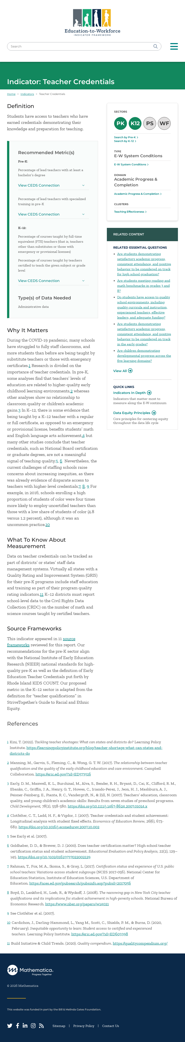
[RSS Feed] (41, 1026)
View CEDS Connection (52, 186)
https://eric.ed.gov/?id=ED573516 (63, 774)
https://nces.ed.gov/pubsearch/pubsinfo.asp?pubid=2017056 (80, 883)
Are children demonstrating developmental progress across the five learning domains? (144, 355)
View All (120, 371)
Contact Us (110, 1026)
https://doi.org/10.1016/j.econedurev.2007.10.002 (59, 827)
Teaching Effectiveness (129, 211)
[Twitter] (9, 1026)
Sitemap (59, 1026)
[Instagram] (33, 1026)
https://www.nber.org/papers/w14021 (77, 904)
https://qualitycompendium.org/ (140, 943)
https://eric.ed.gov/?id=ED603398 (99, 934)
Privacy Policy (83, 1026)
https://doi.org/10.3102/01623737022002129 (54, 857)
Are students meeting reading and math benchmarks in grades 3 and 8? (143, 285)
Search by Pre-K (125, 137)
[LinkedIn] (25, 1026)
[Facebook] (17, 1026)
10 (47, 524)
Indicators (27, 94)
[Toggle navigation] (174, 46)
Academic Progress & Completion (136, 193)
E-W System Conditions (130, 164)
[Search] (155, 46)
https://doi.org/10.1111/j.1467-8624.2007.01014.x (107, 806)
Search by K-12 (124, 141)
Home (11, 94)
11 (41, 594)
